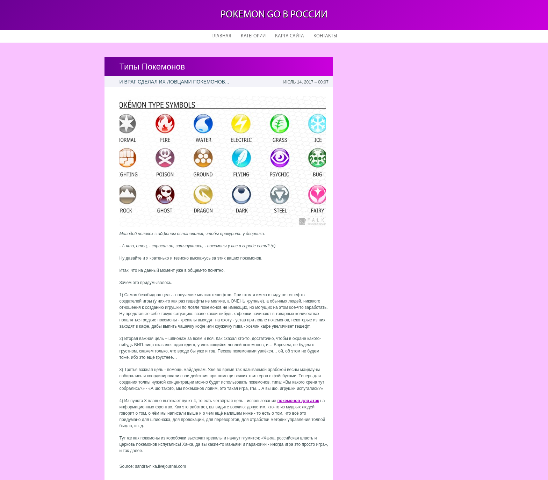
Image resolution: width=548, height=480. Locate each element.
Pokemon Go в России (274, 15)
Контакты (325, 36)
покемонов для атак (298, 400)
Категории (253, 36)
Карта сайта (289, 36)
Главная (221, 36)
